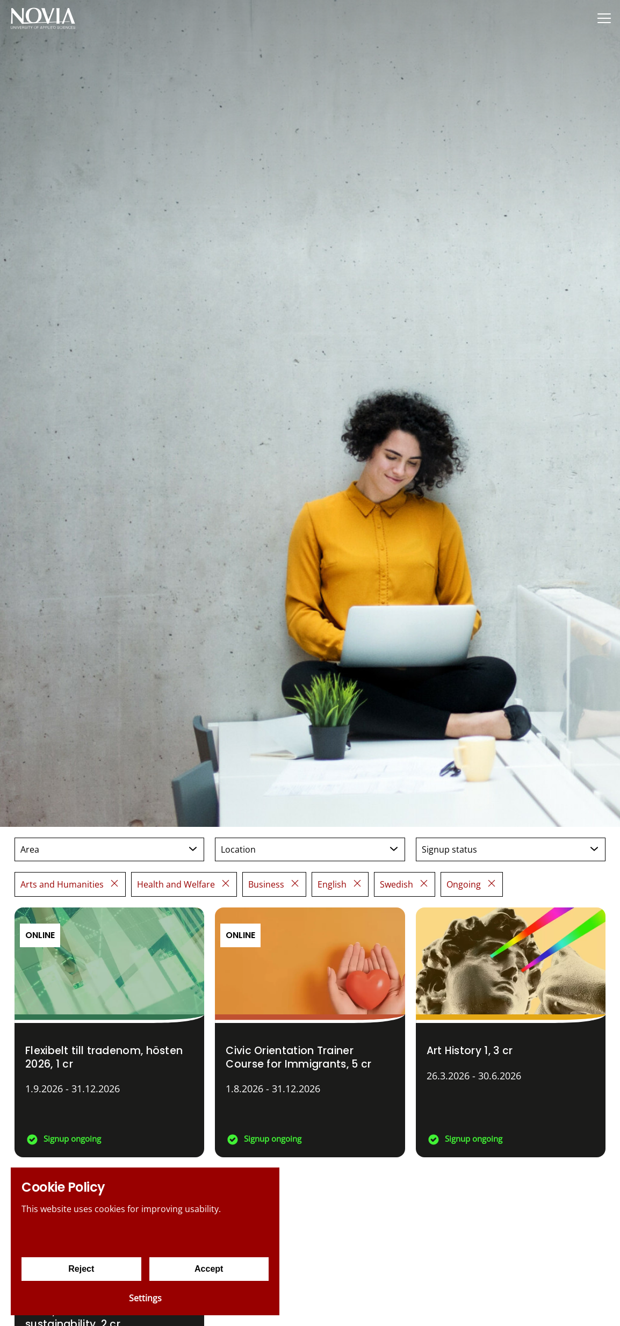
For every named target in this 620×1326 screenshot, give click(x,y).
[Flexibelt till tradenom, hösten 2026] (109, 1032)
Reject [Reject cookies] (81, 1268)
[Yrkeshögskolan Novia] (43, 18)
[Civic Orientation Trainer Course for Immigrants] (310, 1032)
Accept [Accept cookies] (208, 1268)
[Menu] (604, 18)
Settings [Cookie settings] (145, 1298)
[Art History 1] (510, 1032)
